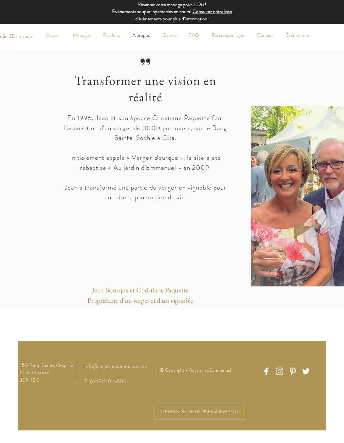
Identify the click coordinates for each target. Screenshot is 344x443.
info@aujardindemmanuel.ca (116, 366)
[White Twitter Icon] (306, 371)
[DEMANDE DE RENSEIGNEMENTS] (200, 411)
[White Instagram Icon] (280, 371)
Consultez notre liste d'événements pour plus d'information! (183, 15)
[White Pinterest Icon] (293, 371)
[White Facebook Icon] (266, 371)
